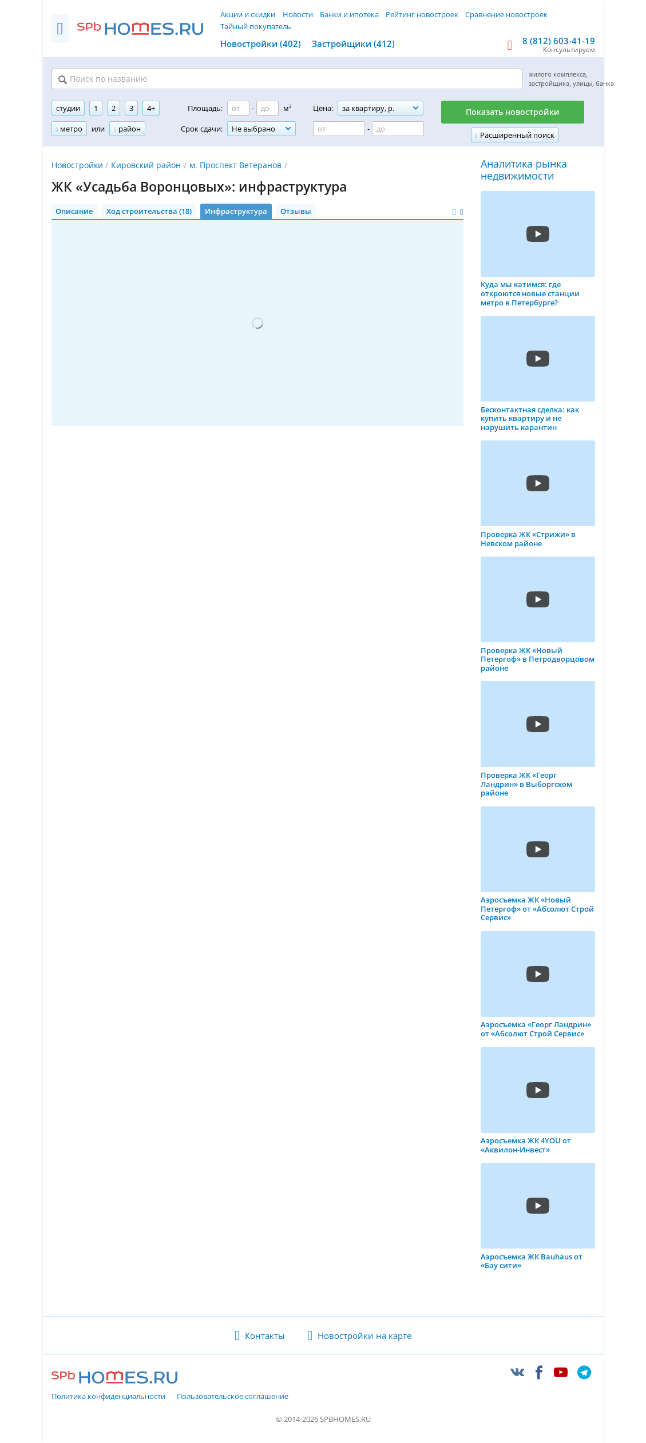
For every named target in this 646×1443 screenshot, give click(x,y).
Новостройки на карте (364, 1336)
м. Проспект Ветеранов (235, 166)
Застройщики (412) (353, 43)
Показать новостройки (513, 113)
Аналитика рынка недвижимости (524, 171)
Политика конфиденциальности (108, 1397)
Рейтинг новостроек (422, 14)
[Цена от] (339, 129)
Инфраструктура (236, 212)
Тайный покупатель (255, 26)
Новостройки (77, 166)
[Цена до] (398, 129)
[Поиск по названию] (192, 79)
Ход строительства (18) (149, 212)
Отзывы (295, 212)
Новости (298, 14)
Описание (74, 212)
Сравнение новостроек (506, 14)
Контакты (265, 1336)
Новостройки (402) (260, 43)
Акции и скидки (247, 14)
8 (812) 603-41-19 (558, 40)
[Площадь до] (267, 109)
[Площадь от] (238, 109)
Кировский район (146, 166)
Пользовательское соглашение (232, 1397)
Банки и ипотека (349, 14)
